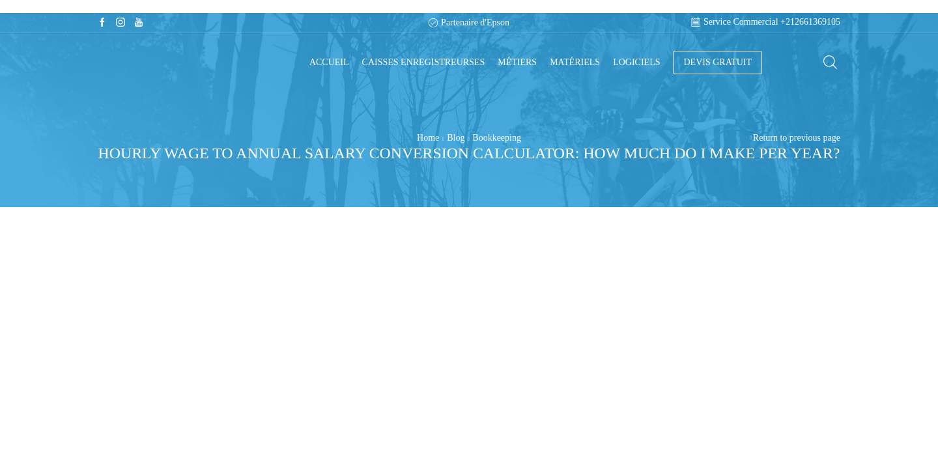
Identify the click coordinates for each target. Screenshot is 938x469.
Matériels (575, 62)
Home (428, 138)
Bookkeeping (496, 138)
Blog (455, 138)
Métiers (517, 62)
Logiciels (636, 62)
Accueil (329, 62)
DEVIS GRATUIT (717, 62)
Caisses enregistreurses (423, 62)
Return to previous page (796, 138)
